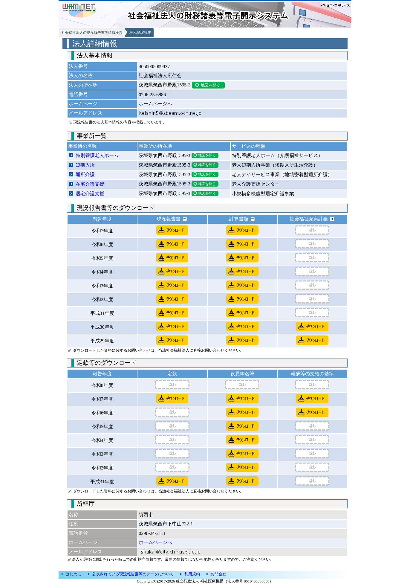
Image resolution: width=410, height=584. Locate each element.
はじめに (73, 574)
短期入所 (85, 164)
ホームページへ (155, 103)
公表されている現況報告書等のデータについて (133, 574)
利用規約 (192, 574)
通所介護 (85, 174)
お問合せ (218, 574)
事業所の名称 (82, 146)
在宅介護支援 (90, 184)
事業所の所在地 (155, 146)
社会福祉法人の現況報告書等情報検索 (92, 33)
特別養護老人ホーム (97, 155)
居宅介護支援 (90, 193)
